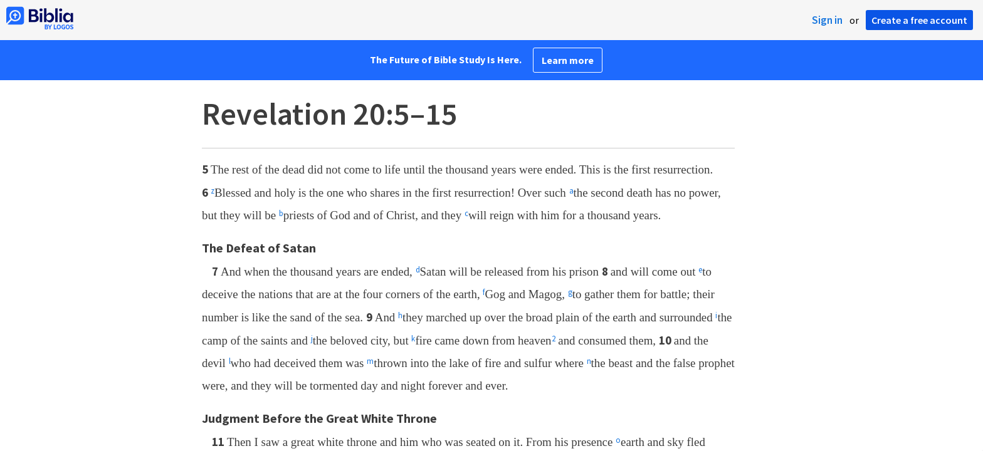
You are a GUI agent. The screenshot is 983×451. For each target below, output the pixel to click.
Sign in (827, 20)
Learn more (568, 60)
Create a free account (919, 20)
